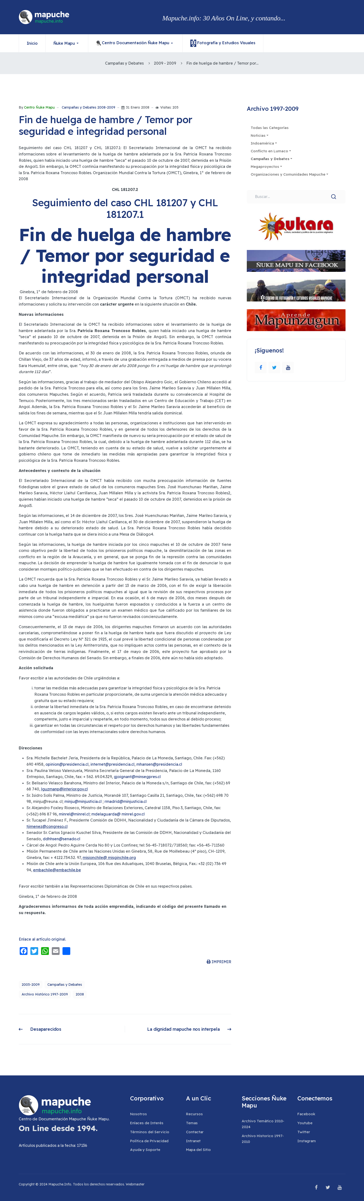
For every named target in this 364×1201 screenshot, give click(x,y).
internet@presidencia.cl (112, 764)
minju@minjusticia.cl (83, 801)
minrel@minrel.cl (74, 814)
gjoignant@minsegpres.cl (137, 776)
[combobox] (296, 197)
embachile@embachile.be (57, 869)
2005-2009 (31, 984)
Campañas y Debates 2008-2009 (88, 107)
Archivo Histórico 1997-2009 (45, 994)
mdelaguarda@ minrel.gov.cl (118, 814)
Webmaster (135, 1184)
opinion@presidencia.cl (67, 764)
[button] (67, 43)
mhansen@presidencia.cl (159, 764)
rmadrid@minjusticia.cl (126, 801)
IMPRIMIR (219, 961)
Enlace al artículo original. (42, 939)
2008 (80, 994)
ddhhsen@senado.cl (61, 838)
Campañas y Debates (64, 984)
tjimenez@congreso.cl (47, 826)
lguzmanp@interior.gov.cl (64, 789)
